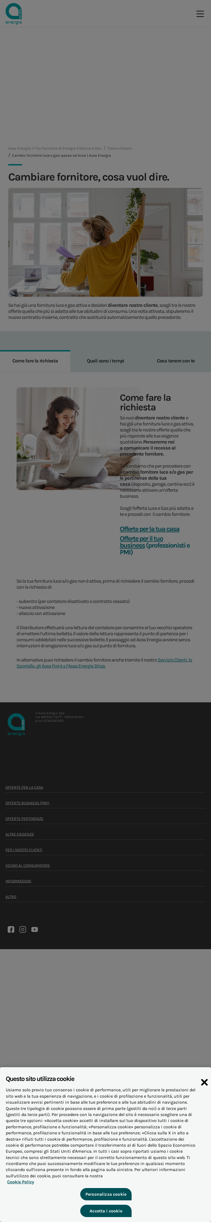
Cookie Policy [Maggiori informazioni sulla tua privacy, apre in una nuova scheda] (20, 1181)
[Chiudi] (204, 1082)
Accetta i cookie (106, 1211)
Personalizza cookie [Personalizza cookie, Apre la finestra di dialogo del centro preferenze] (105, 1194)
